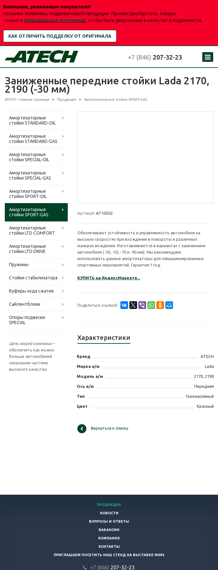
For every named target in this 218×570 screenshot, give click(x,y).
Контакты (109, 546)
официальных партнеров (54, 20)
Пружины (19, 264)
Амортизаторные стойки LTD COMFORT (32, 230)
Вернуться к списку (102, 428)
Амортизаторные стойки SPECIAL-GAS (30, 175)
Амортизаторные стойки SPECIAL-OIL (29, 157)
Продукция (109, 505)
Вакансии (109, 530)
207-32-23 (155, 57)
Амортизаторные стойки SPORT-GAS (28, 212)
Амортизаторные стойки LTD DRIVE (27, 249)
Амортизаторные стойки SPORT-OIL (28, 194)
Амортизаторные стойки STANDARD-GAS (33, 139)
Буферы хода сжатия (31, 291)
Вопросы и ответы (109, 521)
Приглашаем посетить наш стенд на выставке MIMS (109, 555)
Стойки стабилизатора (33, 277)
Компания (109, 538)
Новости (109, 513)
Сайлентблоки (24, 304)
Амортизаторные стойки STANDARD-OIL (32, 120)
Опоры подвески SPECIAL (27, 320)
